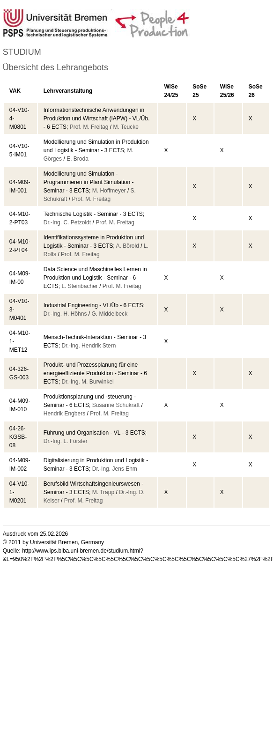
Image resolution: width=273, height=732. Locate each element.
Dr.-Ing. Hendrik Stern (88, 345)
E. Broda (77, 158)
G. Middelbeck (109, 314)
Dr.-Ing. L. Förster (66, 441)
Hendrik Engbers (64, 413)
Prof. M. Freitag (89, 127)
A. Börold (127, 246)
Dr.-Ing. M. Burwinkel (87, 381)
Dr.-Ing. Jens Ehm (114, 469)
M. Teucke (125, 127)
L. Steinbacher (79, 286)
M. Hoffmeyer (109, 190)
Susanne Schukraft (116, 405)
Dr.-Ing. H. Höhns (65, 314)
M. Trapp (103, 492)
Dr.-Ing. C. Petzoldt (67, 222)
